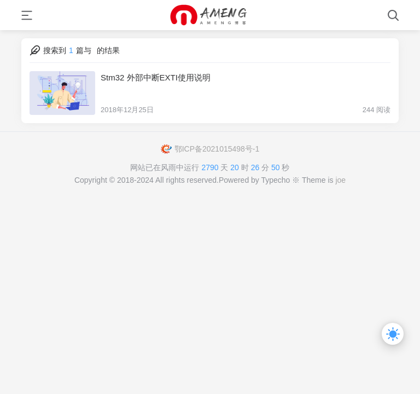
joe (340, 180)
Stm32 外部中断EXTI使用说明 (156, 77)
